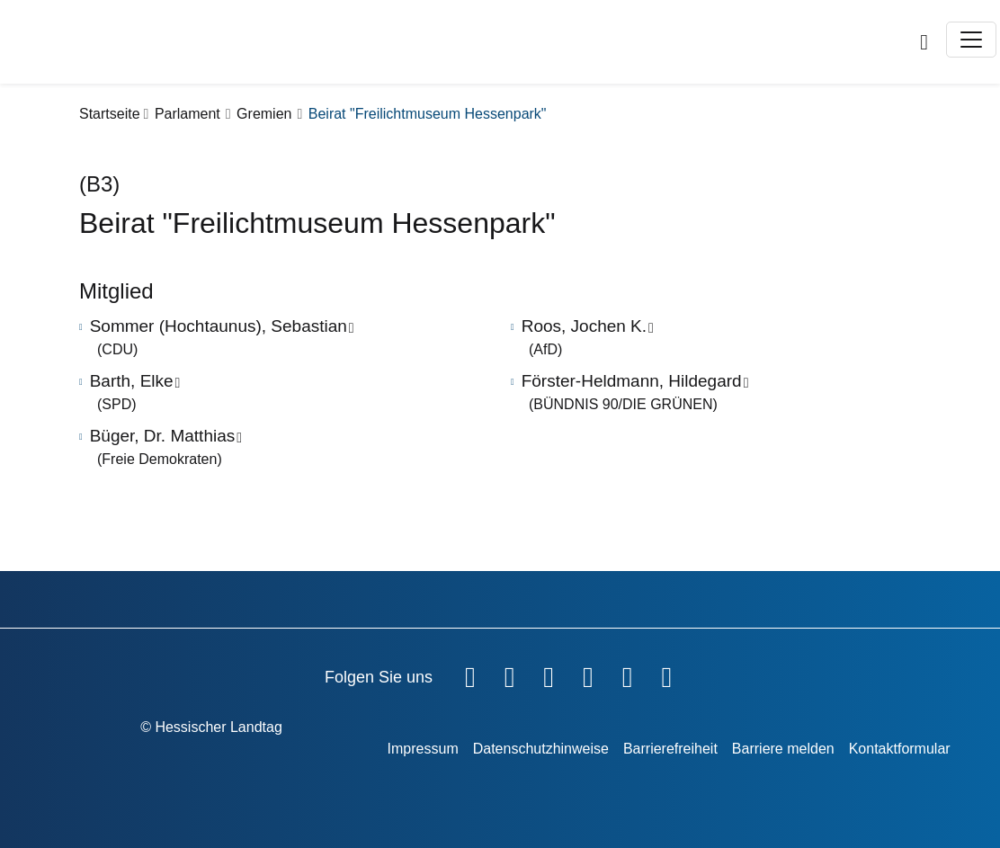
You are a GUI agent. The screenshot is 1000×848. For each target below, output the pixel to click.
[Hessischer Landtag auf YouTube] (510, 673)
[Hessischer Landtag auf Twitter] (549, 673)
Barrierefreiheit (670, 748)
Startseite (109, 113)
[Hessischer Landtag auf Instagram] (588, 673)
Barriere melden (783, 748)
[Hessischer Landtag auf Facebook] (470, 673)
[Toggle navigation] (971, 40)
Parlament (187, 113)
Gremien (264, 113)
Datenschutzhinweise (541, 748)
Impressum (423, 748)
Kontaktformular (900, 748)
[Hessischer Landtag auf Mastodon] (628, 673)
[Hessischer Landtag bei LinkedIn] (666, 673)
